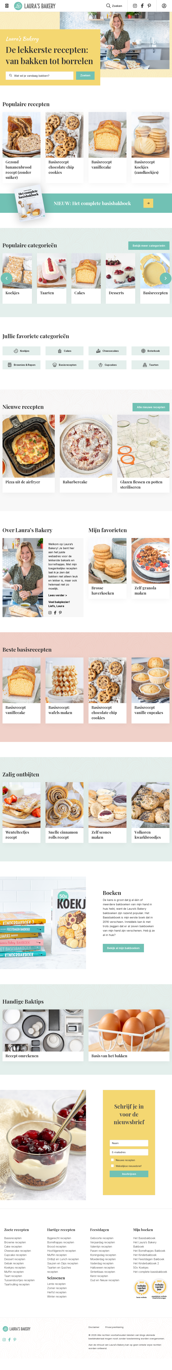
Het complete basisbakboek (150, 1293)
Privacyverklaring (114, 1349)
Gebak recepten (14, 1285)
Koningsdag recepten (103, 1276)
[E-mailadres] (129, 1174)
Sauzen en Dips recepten (62, 1285)
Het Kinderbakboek (145, 1276)
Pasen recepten (99, 1272)
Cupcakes (107, 365)
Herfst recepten (56, 1314)
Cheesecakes (107, 351)
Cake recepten (13, 1268)
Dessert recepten (14, 1281)
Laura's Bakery (35, 6)
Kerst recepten (99, 1298)
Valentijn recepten (101, 1268)
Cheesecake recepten (17, 1272)
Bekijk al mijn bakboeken (123, 948)
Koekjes (21, 351)
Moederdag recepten (103, 1281)
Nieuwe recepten (125, 1181)
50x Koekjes (140, 1289)
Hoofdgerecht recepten (61, 1272)
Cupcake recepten (15, 1276)
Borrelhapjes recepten (60, 1264)
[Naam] (129, 1165)
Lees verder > (57, 595)
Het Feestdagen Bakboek (148, 1281)
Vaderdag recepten (101, 1285)
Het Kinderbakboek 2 (146, 1285)
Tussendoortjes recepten (19, 1302)
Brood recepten (56, 1268)
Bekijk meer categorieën (149, 245)
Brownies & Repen (21, 365)
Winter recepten (57, 1318)
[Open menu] (6, 6)
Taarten (150, 365)
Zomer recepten (57, 1310)
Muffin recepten (14, 1293)
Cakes (64, 351)
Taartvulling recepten (17, 1306)
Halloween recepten (102, 1289)
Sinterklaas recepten (102, 1293)
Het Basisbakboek (144, 1260)
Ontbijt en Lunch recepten (63, 1281)
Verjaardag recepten (102, 1264)
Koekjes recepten (15, 1289)
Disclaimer (94, 1349)
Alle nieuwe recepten (151, 407)
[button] (129, 1185)
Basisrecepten (64, 365)
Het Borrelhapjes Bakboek (149, 1272)
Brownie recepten (15, 1264)
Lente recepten (56, 1305)
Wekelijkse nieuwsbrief (128, 1187)
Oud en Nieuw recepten (104, 1302)
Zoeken (85, 75)
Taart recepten (13, 1298)
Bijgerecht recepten (59, 1260)
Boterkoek (150, 351)
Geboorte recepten (101, 1260)
